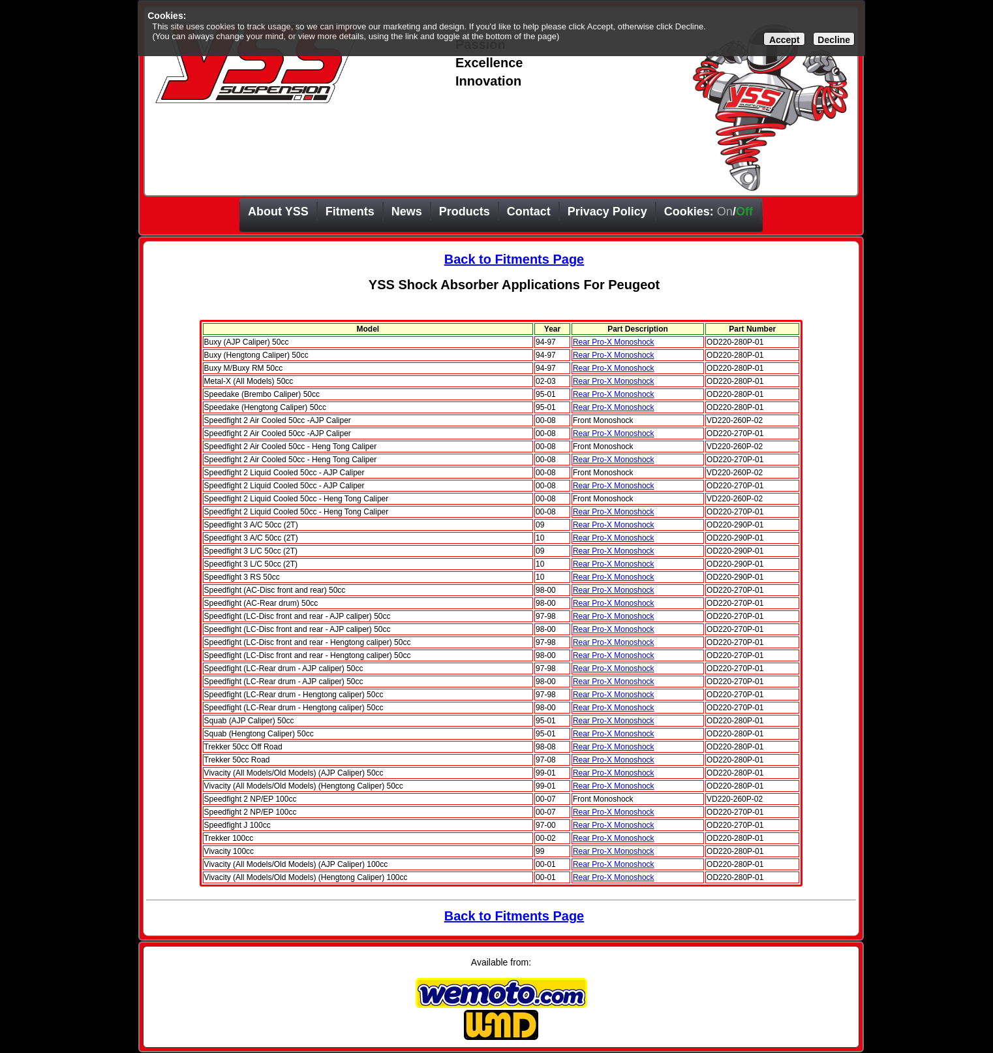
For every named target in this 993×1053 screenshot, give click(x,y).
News (406, 211)
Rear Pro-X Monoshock (613, 342)
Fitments (350, 211)
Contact (529, 211)
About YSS (278, 211)
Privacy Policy (607, 211)
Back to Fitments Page (514, 259)
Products (464, 211)
